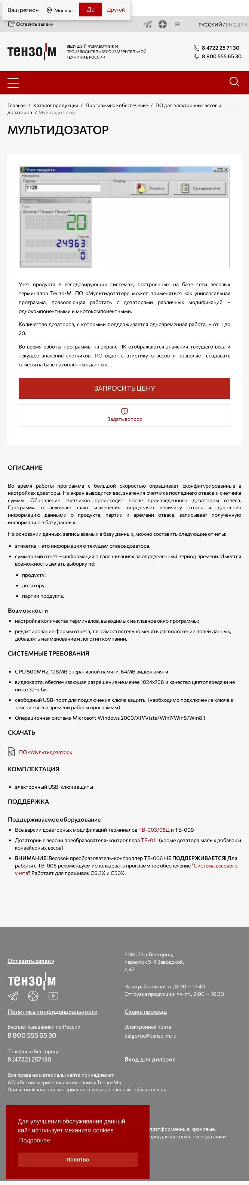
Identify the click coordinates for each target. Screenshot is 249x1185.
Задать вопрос (124, 414)
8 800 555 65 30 (31, 1035)
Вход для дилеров (150, 1059)
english (236, 25)
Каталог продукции (55, 105)
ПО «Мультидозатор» (46, 752)
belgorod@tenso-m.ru (150, 1035)
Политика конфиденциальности (52, 1011)
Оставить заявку (30, 24)
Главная (16, 105)
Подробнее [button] (34, 1140)
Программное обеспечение (117, 105)
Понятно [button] (78, 1160)
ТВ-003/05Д (154, 829)
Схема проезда (145, 1011)
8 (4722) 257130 (29, 1059)
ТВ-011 (149, 840)
